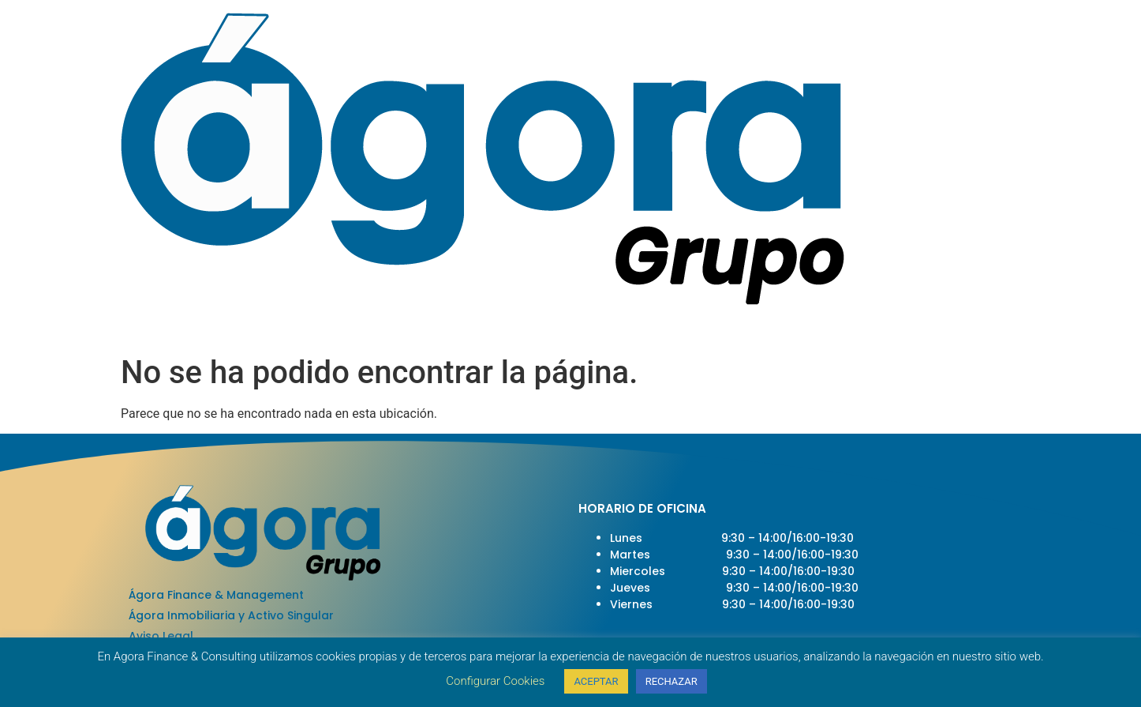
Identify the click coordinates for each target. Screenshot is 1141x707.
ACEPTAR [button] (596, 681)
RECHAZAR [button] (671, 681)
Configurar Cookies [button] (495, 681)
